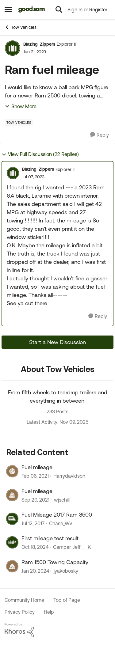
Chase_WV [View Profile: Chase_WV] (60, 523)
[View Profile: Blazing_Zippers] (12, 48)
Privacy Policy (20, 612)
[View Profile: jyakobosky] (12, 566)
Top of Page (66, 600)
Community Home (24, 600)
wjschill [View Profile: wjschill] (62, 500)
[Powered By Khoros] (57, 630)
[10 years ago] (32, 523)
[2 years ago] (34, 547)
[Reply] (99, 135)
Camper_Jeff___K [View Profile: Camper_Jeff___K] (72, 547)
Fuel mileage (36, 467)
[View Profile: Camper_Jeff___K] (12, 542)
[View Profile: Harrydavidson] (12, 471)
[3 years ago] (35, 571)
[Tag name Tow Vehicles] (19, 122)
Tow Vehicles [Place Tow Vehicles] (20, 27)
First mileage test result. (50, 538)
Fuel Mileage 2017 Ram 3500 (56, 514)
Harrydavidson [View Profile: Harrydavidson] (69, 476)
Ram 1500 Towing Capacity (54, 562)
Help (49, 612)
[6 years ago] (35, 476)
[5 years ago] (35, 499)
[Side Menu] (8, 9)
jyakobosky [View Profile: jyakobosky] (66, 571)
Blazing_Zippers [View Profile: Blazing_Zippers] (39, 44)
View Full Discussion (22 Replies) (40, 154)
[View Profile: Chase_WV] (12, 519)
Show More (20, 106)
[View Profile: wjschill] (12, 495)
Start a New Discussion (57, 342)
